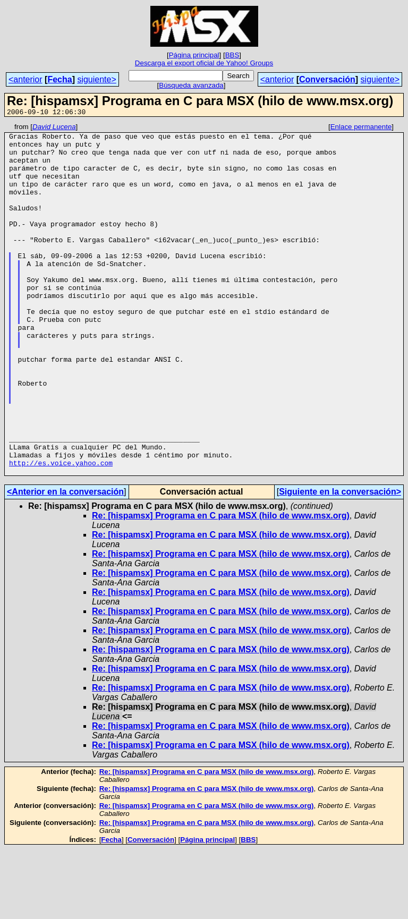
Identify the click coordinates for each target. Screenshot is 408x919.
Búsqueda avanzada (191, 85)
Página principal (194, 55)
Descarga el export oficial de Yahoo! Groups (204, 63)
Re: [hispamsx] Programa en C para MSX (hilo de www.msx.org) (221, 585)
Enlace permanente (361, 128)
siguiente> (96, 79)
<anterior (25, 79)
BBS (232, 55)
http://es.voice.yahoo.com (61, 531)
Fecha (59, 79)
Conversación (327, 79)
